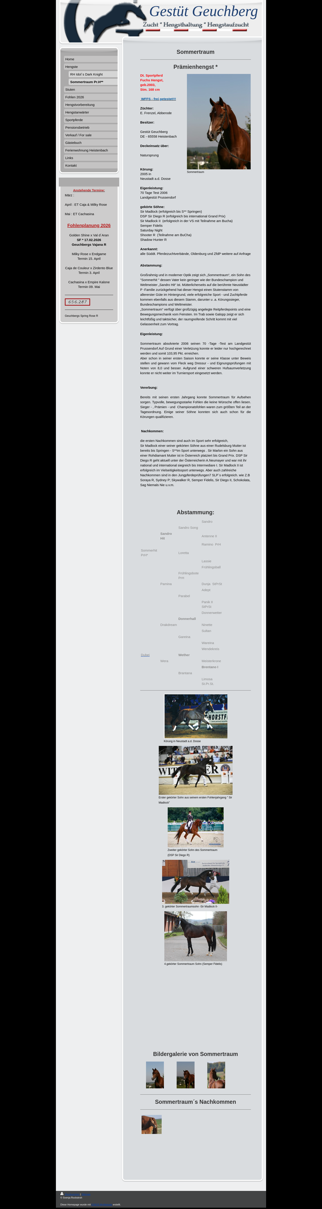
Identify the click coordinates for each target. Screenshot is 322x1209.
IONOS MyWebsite (101, 1204)
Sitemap (85, 1194)
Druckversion (70, 1194)
